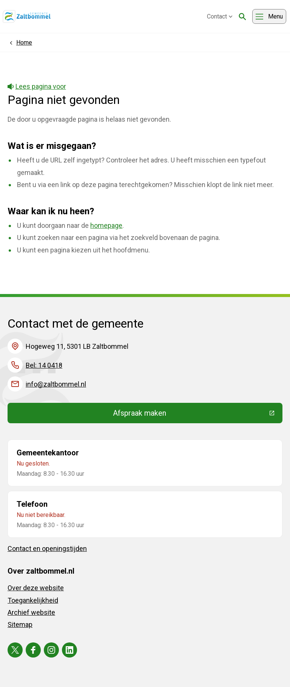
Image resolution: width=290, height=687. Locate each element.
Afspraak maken (195, 414)
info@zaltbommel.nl (56, 384)
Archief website (31, 612)
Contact (220, 16)
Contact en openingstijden (47, 548)
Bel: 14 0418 (44, 365)
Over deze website (36, 588)
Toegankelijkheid (33, 600)
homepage (106, 225)
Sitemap (20, 624)
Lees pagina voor (37, 86)
